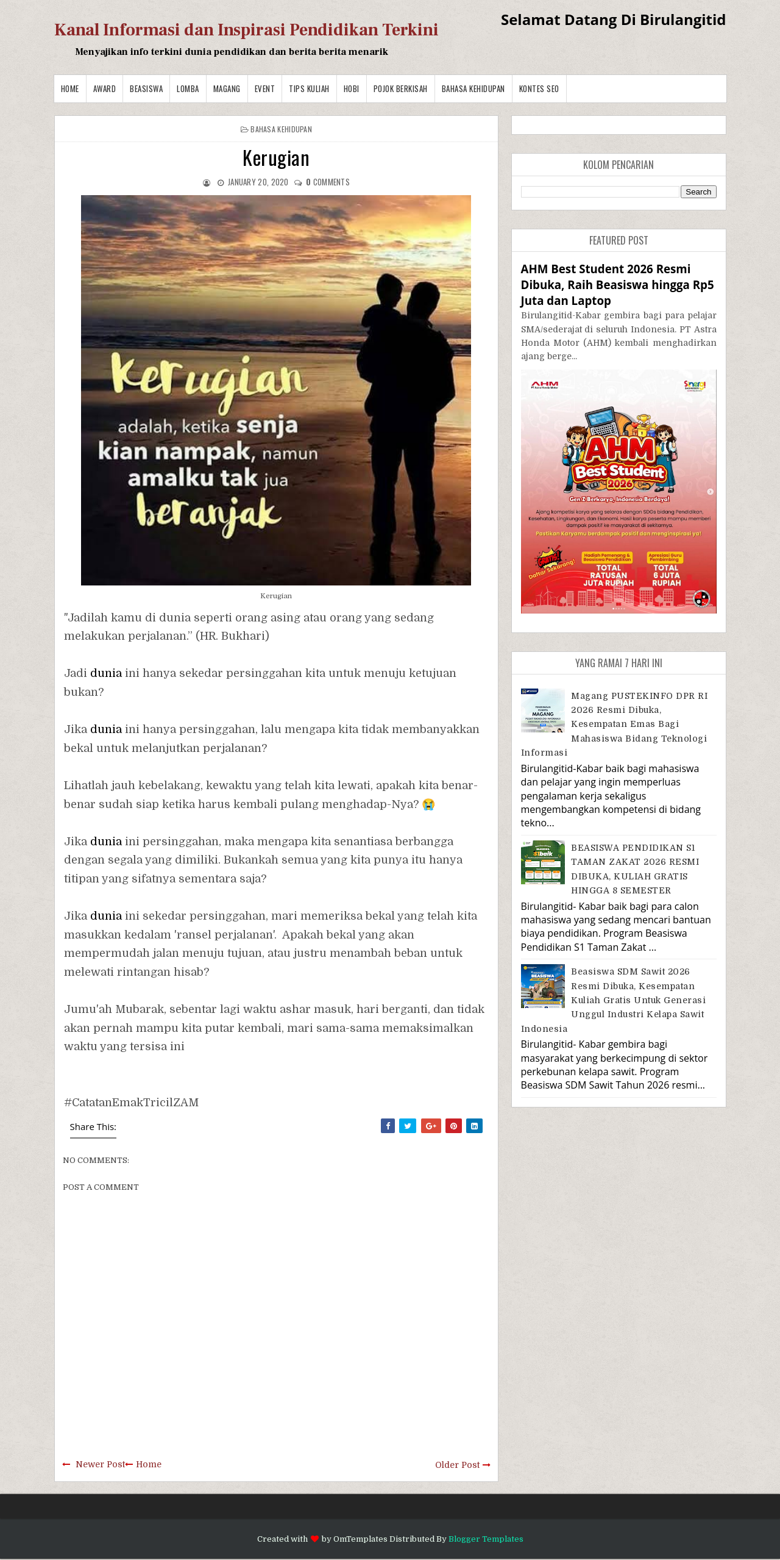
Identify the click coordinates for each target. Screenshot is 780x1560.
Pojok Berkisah (401, 88)
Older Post (457, 1465)
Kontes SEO (539, 88)
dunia (106, 673)
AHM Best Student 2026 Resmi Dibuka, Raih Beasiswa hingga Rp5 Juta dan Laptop (617, 284)
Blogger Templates (485, 1539)
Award (104, 88)
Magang (227, 88)
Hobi (352, 88)
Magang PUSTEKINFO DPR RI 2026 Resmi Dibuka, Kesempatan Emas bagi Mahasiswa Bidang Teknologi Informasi (614, 724)
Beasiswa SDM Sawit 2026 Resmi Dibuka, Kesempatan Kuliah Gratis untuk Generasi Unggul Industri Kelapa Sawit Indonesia (613, 1000)
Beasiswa (146, 88)
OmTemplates (360, 1539)
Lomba (188, 88)
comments (328, 182)
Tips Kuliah (309, 88)
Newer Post (100, 1464)
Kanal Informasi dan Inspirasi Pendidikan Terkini (246, 30)
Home (70, 88)
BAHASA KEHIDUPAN (473, 88)
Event (265, 88)
